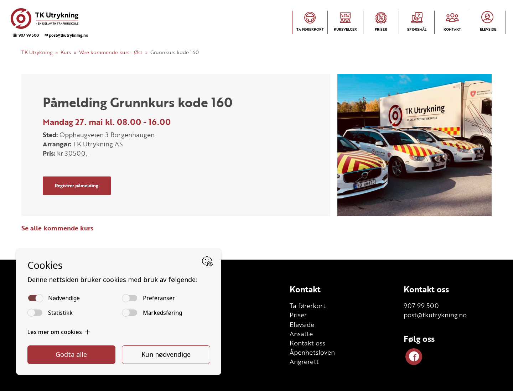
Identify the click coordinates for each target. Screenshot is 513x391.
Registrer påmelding (76, 185)
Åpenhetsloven (312, 352)
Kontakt (305, 289)
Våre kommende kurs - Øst (110, 52)
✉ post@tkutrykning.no (66, 35)
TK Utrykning (36, 52)
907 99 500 (421, 305)
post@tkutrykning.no (435, 314)
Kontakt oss (307, 343)
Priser (298, 314)
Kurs (66, 52)
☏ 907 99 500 (25, 35)
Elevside (302, 324)
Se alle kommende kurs (57, 228)
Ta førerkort (308, 305)
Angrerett (304, 361)
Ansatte (301, 333)
